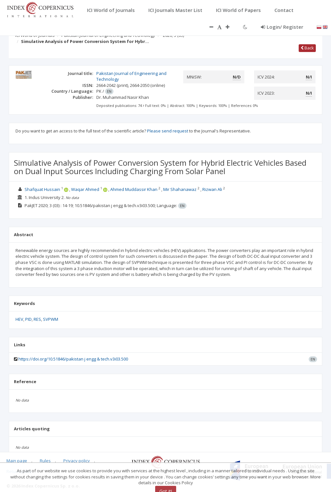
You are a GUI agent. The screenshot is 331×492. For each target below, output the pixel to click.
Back (307, 48)
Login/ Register (282, 27)
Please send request (167, 131)
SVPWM (50, 319)
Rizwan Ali (212, 189)
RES (37, 319)
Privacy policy (76, 461)
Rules (45, 461)
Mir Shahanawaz (180, 189)
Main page (16, 461)
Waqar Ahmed (85, 189)
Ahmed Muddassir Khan (133, 189)
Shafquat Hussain (42, 189)
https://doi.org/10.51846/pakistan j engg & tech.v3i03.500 (73, 359)
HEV (19, 319)
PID (28, 319)
